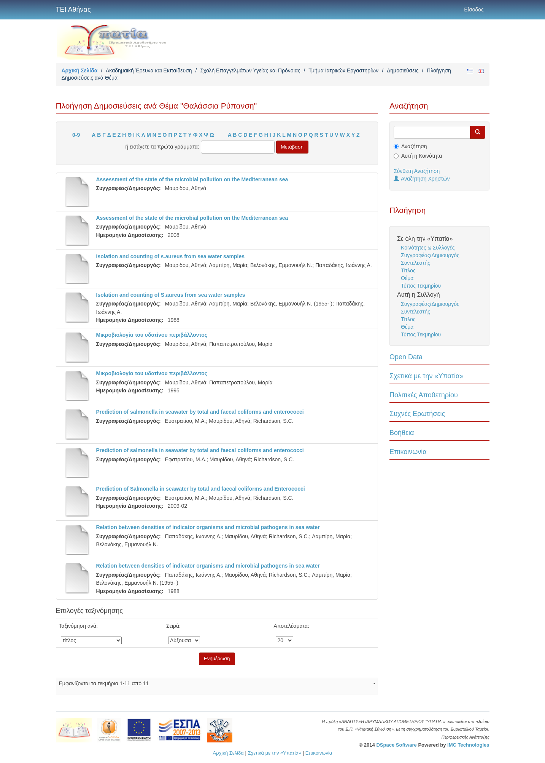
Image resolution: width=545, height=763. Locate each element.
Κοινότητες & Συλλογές (427, 248)
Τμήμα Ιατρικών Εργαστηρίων (343, 70)
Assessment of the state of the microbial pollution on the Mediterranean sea (192, 179)
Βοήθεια (401, 433)
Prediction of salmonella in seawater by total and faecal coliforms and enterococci (200, 412)
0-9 (76, 135)
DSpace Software (396, 745)
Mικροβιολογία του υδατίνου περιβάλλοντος (152, 335)
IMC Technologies (468, 745)
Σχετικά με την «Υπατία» (426, 376)
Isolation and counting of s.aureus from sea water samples (170, 256)
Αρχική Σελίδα (80, 70)
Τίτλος (408, 270)
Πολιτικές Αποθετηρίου (423, 395)
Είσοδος (473, 9)
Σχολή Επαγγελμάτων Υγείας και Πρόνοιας (250, 70)
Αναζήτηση (414, 146)
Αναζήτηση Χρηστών (422, 179)
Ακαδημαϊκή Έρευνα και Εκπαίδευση (149, 70)
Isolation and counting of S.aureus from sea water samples (170, 295)
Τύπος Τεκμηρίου (421, 286)
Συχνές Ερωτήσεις (417, 413)
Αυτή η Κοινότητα (421, 156)
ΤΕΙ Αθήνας (73, 9)
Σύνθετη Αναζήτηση (417, 171)
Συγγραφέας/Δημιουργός (430, 255)
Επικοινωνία (408, 452)
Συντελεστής (415, 263)
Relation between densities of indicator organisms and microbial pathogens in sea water (208, 527)
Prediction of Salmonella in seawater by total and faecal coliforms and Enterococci (200, 489)
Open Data (406, 357)
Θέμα (407, 278)
